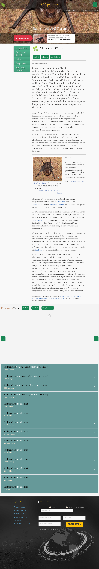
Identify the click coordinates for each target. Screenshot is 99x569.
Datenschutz (20, 510)
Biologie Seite (49, 4)
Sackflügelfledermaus (40, 183)
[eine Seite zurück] (3, 338)
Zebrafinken (37, 205)
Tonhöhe (39, 250)
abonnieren (74, 524)
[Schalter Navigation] (95, 4)
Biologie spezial (22, 63)
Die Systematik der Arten (22, 53)
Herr (54, 507)
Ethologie (45, 57)
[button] (78, 38)
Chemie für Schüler (23, 523)
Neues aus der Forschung (22, 68)
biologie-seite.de (21, 48)
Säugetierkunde (55, 57)
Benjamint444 (43, 190)
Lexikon (22, 59)
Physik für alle (21, 514)
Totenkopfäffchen (56, 205)
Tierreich (61, 202)
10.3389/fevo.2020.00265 (76, 182)
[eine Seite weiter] (96, 338)
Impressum (19, 507)
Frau (70, 507)
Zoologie (36, 57)
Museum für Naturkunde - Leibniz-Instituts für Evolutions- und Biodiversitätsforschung (56, 297)
